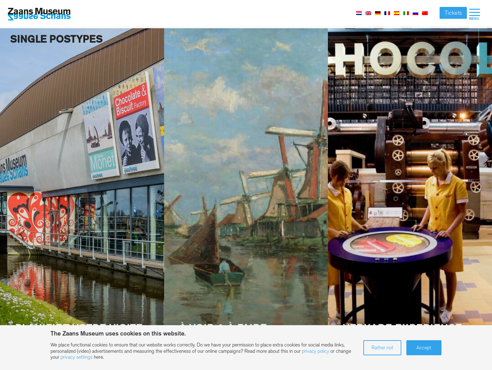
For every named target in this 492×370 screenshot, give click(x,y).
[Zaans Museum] (39, 14)
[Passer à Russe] (415, 13)
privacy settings (77, 357)
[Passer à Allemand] (377, 13)
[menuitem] (474, 14)
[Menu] (474, 14)
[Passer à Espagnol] (396, 13)
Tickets (453, 13)
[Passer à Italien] (406, 13)
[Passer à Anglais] (368, 13)
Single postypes (56, 39)
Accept (423, 347)
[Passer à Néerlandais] (359, 13)
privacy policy (315, 351)
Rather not (382, 347)
